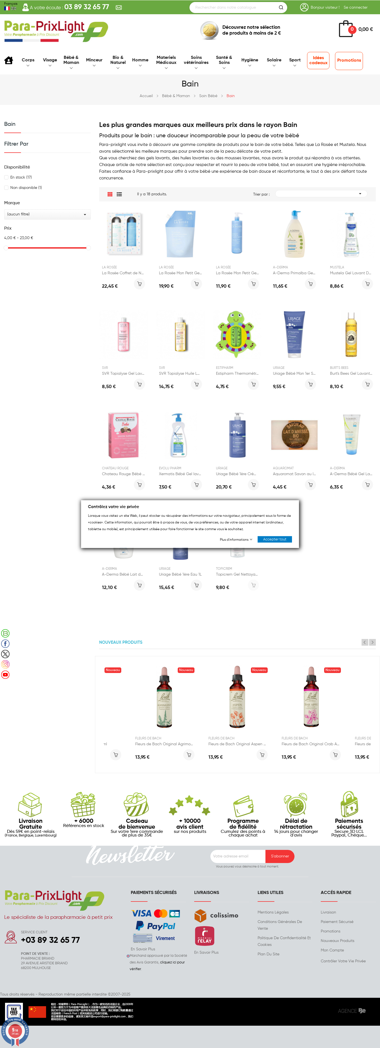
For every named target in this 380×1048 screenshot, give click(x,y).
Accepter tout (274, 539)
